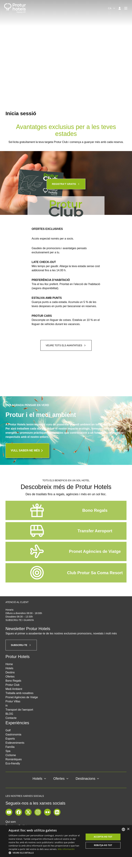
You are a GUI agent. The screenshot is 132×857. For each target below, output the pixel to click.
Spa (8, 751)
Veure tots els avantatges (66, 345)
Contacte (11, 717)
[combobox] (112, 8)
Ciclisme (11, 755)
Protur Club (12, 684)
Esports (10, 738)
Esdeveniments (15, 742)
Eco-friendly (13, 763)
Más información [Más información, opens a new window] (66, 849)
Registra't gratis (66, 184)
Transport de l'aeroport (19, 709)
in (7, 705)
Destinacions (88, 778)
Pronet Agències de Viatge (22, 697)
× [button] (128, 829)
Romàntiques (14, 759)
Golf (8, 730)
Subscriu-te (21, 645)
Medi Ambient (14, 688)
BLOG (9, 713)
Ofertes (10, 676)
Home (9, 664)
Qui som (11, 821)
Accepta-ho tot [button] (103, 836)
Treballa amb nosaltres (19, 693)
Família (10, 746)
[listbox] (123, 829)
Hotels (9, 668)
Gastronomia (13, 734)
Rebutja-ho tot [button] (103, 845)
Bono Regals (13, 680)
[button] (45, 852)
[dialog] (66, 841)
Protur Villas (13, 701)
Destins (10, 672)
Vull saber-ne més (27, 451)
